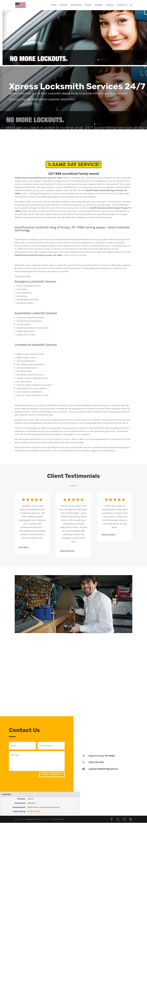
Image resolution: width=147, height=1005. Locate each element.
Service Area (76, 5)
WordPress (59, 819)
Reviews (98, 5)
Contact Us (122, 5)
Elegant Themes (33, 819)
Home (53, 5)
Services (63, 5)
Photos (88, 5)
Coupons (110, 5)
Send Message (51, 774)
